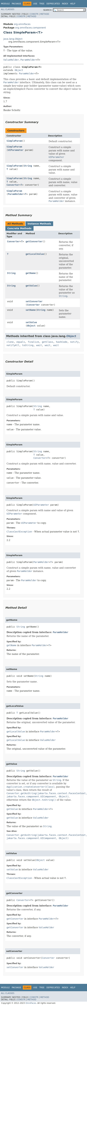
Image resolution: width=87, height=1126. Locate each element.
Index (65, 4)
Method (44, 14)
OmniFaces (30, 1003)
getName (31, 273)
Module (5, 4)
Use (35, 4)
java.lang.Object (12, 39)
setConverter (34, 301)
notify (74, 342)
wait (39, 345)
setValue (31, 322)
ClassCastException (19, 531)
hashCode (61, 342)
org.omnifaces (22, 24)
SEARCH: (47, 10)
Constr (34, 14)
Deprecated (53, 4)
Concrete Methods (19, 228)
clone (10, 342)
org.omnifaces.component (30, 27)
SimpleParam (14, 140)
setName (31, 310)
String (27, 165)
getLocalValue (35, 254)
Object (19, 70)
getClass (47, 342)
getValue (31, 285)
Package (16, 4)
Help (72, 4)
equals (20, 342)
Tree (41, 4)
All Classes (7, 9)
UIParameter (15, 150)
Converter (13, 185)
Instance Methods (39, 223)
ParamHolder (28, 59)
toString (27, 345)
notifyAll (13, 345)
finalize (33, 342)
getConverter (34, 241)
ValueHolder (11, 59)
